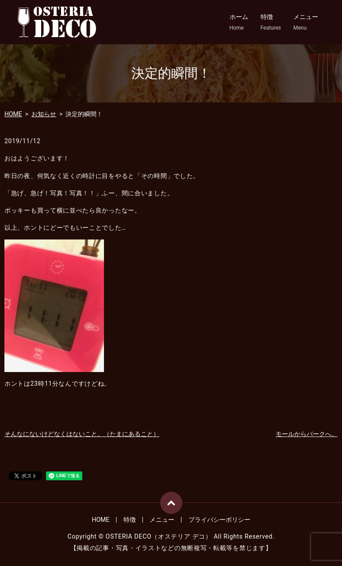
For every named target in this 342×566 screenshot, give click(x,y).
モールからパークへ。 (307, 433)
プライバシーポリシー (219, 519)
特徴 (271, 22)
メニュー (305, 22)
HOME (13, 114)
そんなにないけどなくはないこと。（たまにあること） (81, 433)
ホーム (239, 22)
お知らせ (43, 114)
